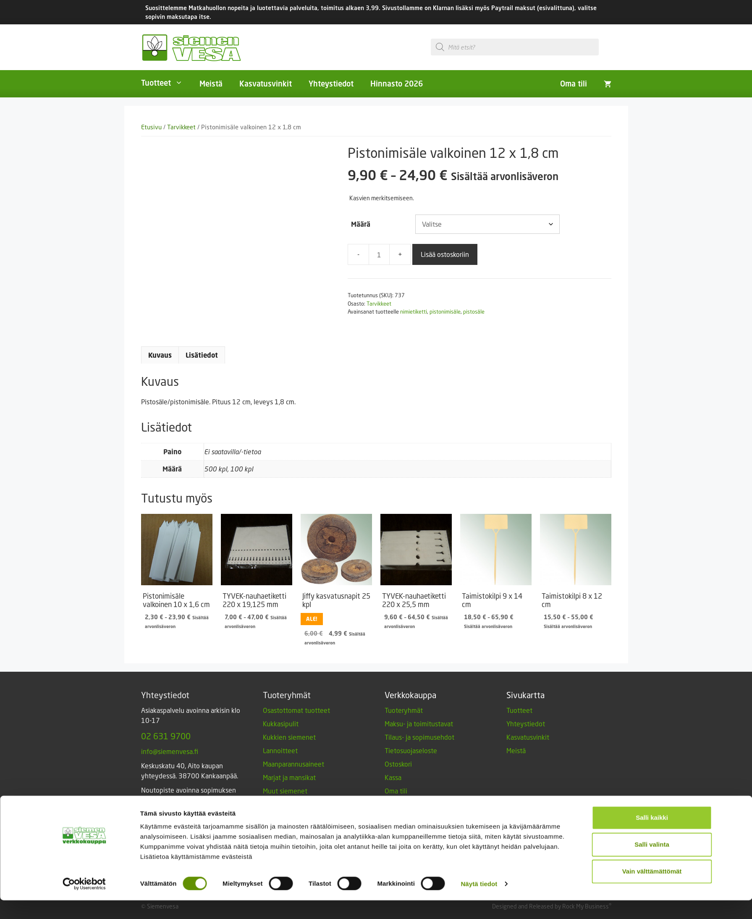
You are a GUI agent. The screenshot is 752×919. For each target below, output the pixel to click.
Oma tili (573, 83)
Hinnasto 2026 (396, 83)
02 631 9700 (166, 736)
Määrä (360, 224)
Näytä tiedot (479, 902)
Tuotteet (166, 82)
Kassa (393, 777)
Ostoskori (398, 764)
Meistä (211, 83)
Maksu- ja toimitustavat (419, 724)
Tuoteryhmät (404, 710)
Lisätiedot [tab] (202, 355)
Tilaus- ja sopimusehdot (419, 737)
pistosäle (474, 311)
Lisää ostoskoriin (445, 254)
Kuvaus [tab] (160, 355)
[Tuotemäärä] (379, 254)
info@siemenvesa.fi (169, 751)
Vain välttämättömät (652, 889)
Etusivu (151, 127)
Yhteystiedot (331, 83)
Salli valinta (651, 863)
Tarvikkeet (181, 127)
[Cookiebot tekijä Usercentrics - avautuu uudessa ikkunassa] (84, 902)
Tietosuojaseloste (411, 750)
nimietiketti (413, 311)
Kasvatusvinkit (265, 83)
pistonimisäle (445, 311)
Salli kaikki (652, 836)
